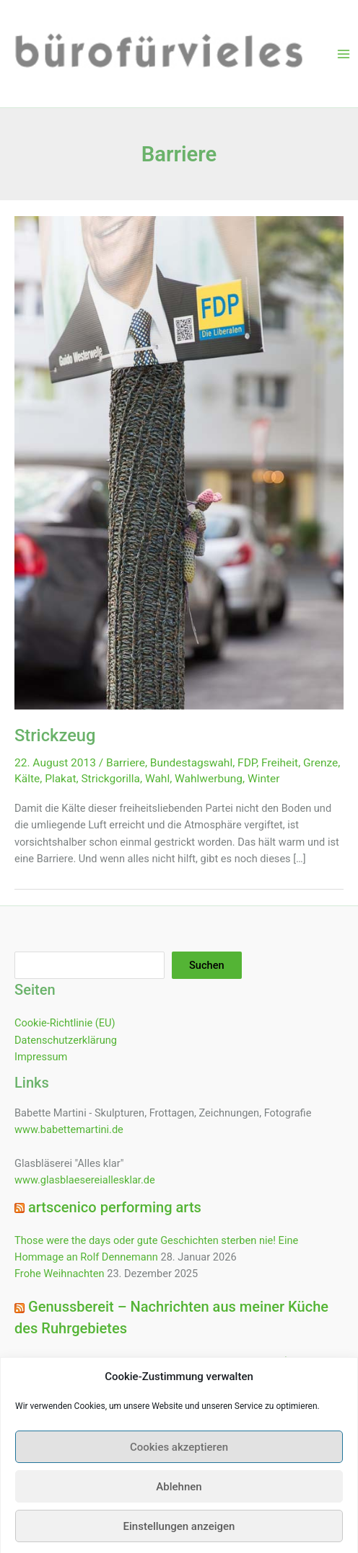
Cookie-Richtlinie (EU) (64, 1022)
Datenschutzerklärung (65, 1040)
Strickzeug (54, 735)
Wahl (157, 778)
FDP (246, 762)
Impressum (40, 1056)
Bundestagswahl (191, 762)
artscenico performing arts (114, 1207)
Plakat (60, 778)
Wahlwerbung (209, 778)
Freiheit (279, 762)
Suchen (206, 965)
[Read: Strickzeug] (179, 461)
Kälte (27, 778)
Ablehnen (178, 1501)
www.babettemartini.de (68, 1129)
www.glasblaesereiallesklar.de (84, 1179)
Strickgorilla (110, 778)
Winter (264, 778)
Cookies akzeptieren (179, 1461)
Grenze (320, 762)
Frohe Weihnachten (59, 1273)
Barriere (125, 762)
